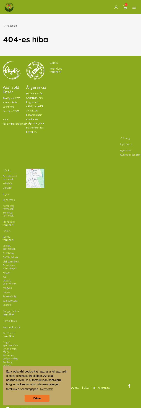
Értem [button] (37, 398)
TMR (94, 387)
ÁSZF (87, 387)
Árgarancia (104, 387)
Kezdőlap (10, 25)
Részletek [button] (46, 389)
